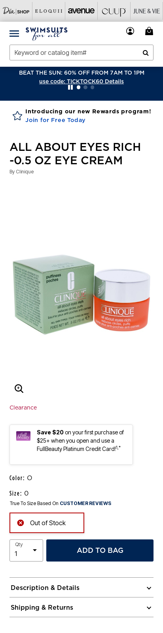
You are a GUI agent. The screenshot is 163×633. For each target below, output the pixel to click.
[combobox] (81, 52)
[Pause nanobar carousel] (70, 87)
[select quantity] (26, 550)
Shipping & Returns (42, 607)
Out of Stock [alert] (41, 521)
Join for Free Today (55, 120)
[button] (81, 81)
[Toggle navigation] (14, 33)
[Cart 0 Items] (150, 31)
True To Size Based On (60, 503)
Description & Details (45, 587)
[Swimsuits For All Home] (47, 33)
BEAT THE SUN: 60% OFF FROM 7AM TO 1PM (81, 73)
